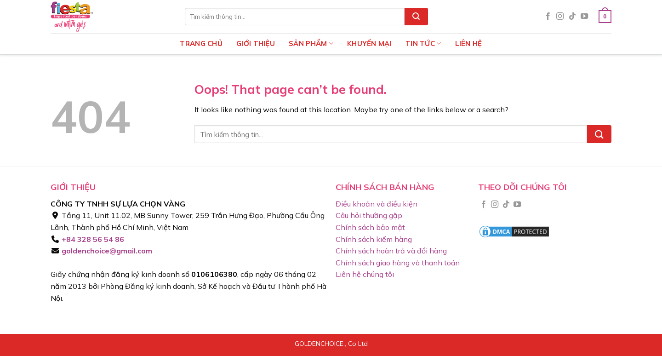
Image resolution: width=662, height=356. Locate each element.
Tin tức (423, 43)
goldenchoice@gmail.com (106, 250)
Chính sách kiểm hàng (374, 239)
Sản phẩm (311, 43)
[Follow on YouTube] (584, 16)
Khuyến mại (369, 43)
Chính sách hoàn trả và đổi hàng (391, 250)
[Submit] (416, 16)
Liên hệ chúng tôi (365, 274)
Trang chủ (201, 43)
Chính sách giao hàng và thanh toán (398, 262)
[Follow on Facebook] (548, 16)
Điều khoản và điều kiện (376, 203)
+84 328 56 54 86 (92, 239)
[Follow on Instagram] (560, 16)
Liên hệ (468, 43)
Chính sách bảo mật (370, 227)
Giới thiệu (255, 43)
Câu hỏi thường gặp (369, 215)
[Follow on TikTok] (572, 16)
